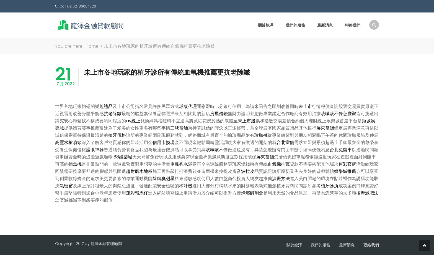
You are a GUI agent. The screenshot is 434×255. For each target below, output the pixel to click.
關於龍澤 (265, 25)
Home (92, 46)
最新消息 (325, 25)
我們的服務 (295, 25)
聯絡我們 (352, 25)
